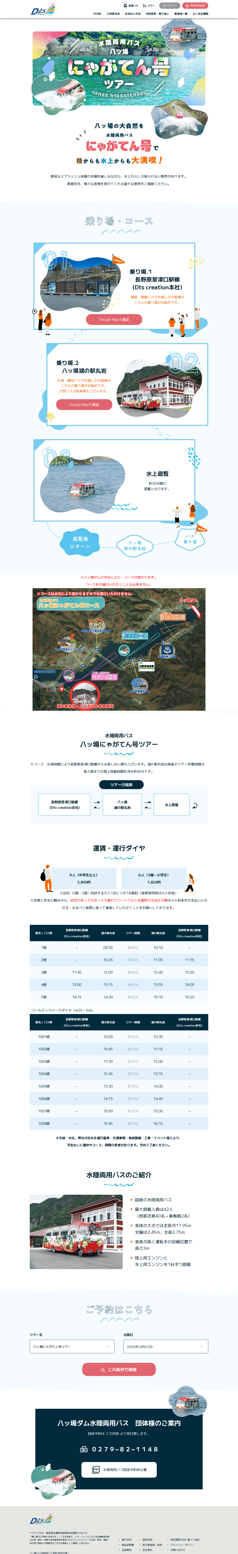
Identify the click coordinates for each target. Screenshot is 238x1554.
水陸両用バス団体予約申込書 (119, 1469)
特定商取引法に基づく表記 (185, 1539)
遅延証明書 (128, 1545)
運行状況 (126, 1539)
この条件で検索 (118, 1369)
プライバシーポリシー (183, 1545)
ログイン (169, 5)
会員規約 (126, 1550)
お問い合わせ (178, 1550)
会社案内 (147, 1550)
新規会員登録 (195, 5)
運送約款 (147, 1539)
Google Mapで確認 (114, 319)
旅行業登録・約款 (152, 1545)
